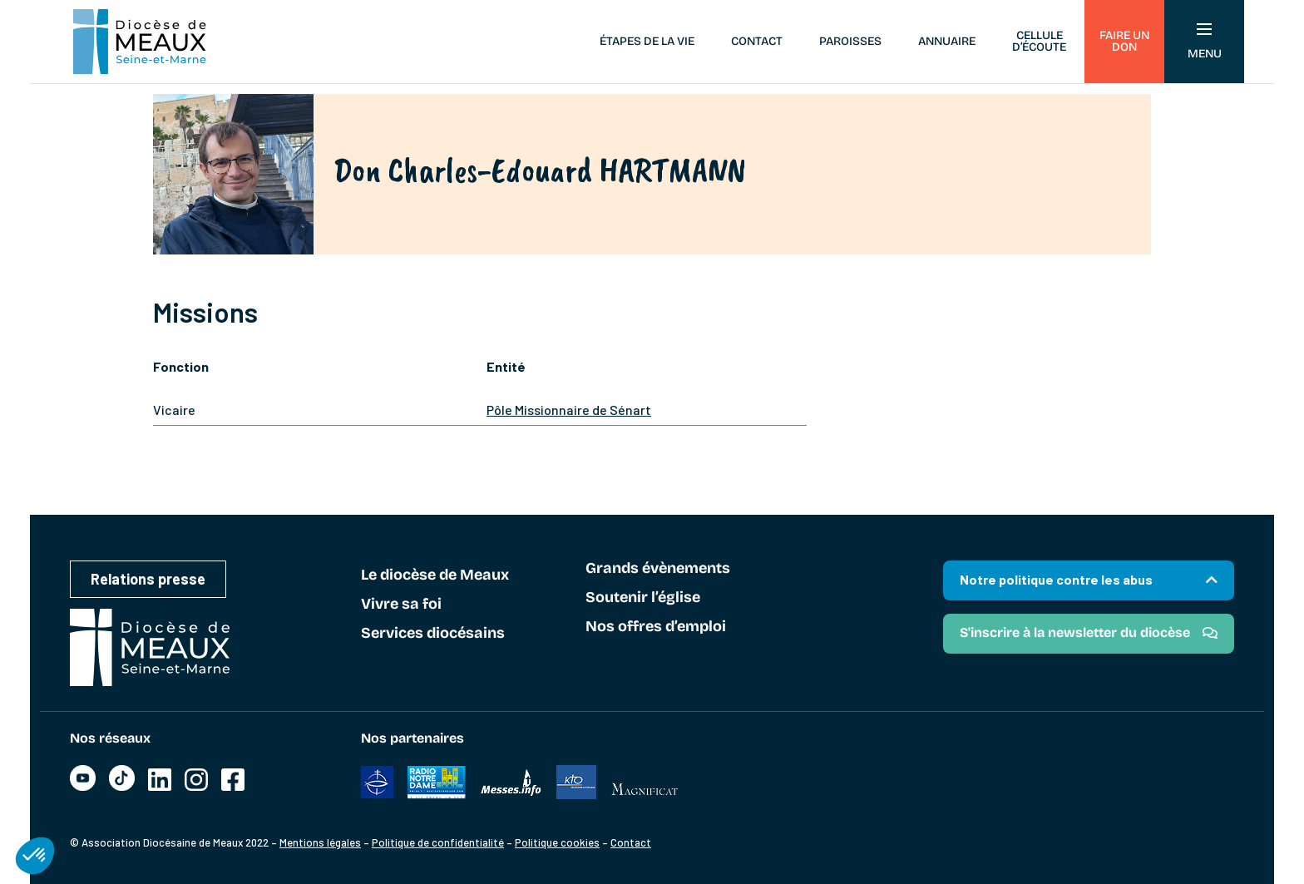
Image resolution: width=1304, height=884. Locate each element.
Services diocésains (433, 633)
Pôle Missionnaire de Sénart (569, 409)
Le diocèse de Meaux (435, 575)
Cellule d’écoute (1039, 41)
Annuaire (947, 41)
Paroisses (850, 41)
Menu (1205, 42)
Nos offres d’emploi (655, 627)
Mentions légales (320, 842)
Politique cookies (557, 842)
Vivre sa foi (401, 604)
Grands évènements (657, 569)
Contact (757, 41)
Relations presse (148, 579)
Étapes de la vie (647, 41)
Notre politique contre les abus (1056, 579)
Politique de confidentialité (438, 842)
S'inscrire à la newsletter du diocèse (1075, 632)
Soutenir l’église (642, 598)
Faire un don (1124, 41)
